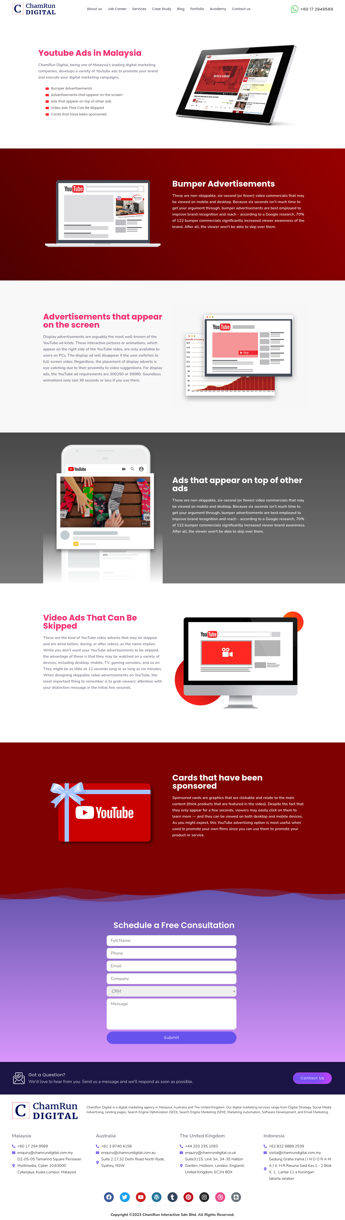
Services (139, 8)
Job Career (117, 8)
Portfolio (197, 8)
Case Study (161, 8)
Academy (218, 8)
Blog (180, 8)
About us (94, 8)
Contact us (241, 8)
